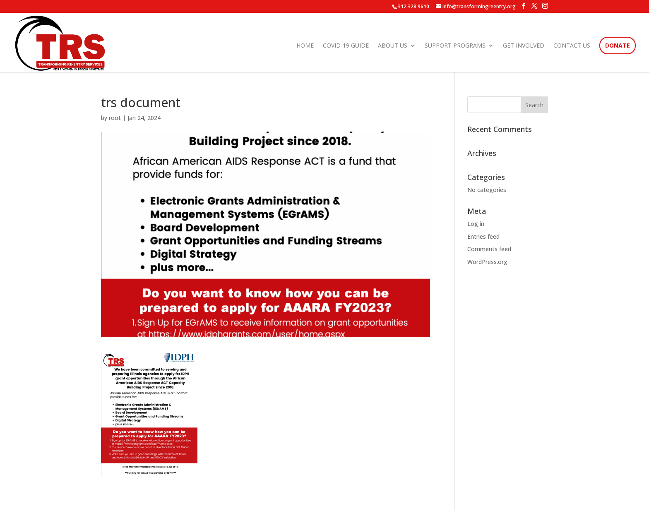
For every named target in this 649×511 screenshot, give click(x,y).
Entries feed (483, 236)
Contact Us (571, 46)
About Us (392, 46)
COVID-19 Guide (346, 46)
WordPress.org (487, 262)
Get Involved (523, 46)
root (115, 118)
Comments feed (489, 249)
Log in (475, 224)
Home (305, 46)
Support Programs (455, 46)
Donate (617, 46)
